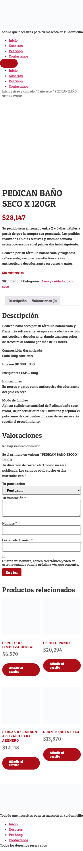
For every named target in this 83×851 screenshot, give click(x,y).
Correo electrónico (17, 540)
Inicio (13, 40)
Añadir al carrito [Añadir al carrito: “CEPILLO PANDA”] (57, 666)
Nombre (9, 523)
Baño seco (44, 91)
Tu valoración (14, 498)
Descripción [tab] (17, 301)
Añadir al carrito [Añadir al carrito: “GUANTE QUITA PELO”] (57, 754)
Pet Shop (16, 51)
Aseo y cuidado (24, 91)
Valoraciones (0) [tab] (44, 301)
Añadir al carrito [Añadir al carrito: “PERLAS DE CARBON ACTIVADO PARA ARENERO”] (16, 763)
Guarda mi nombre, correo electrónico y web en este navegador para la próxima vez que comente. (40, 562)
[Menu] (9, 63)
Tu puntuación (13, 483)
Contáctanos (18, 56)
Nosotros (16, 45)
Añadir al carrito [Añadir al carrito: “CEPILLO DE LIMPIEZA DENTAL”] (16, 670)
